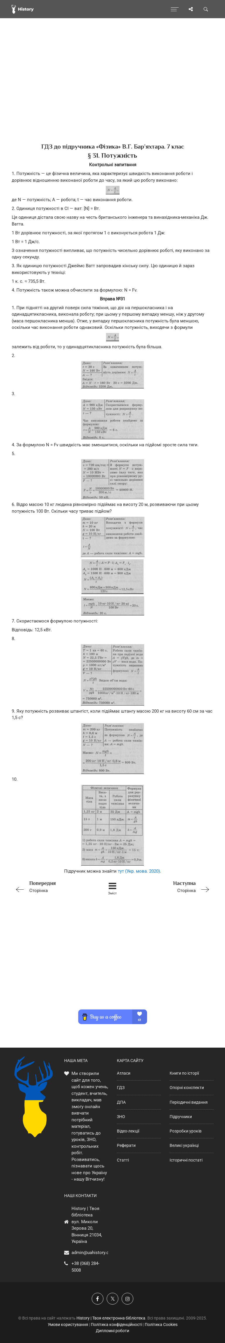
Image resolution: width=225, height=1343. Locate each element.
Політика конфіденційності (116, 1324)
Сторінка (51, 886)
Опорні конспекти (187, 1087)
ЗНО (121, 1116)
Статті (123, 1160)
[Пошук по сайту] (206, 9)
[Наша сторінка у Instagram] (127, 1299)
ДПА (121, 1102)
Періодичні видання (189, 1102)
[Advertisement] (112, 91)
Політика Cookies (161, 1324)
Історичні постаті (186, 1160)
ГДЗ (121, 1087)
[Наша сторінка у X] (112, 1299)
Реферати (126, 1145)
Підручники (181, 1116)
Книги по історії (184, 1073)
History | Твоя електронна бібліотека (110, 1318)
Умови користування (68, 1324)
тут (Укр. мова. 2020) (139, 871)
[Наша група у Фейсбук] (97, 1299)
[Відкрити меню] (174, 9)
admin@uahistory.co (91, 1252)
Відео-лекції (128, 1131)
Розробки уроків (186, 1131)
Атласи (123, 1073)
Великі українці (184, 1145)
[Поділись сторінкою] (190, 9)
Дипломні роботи (112, 1330)
